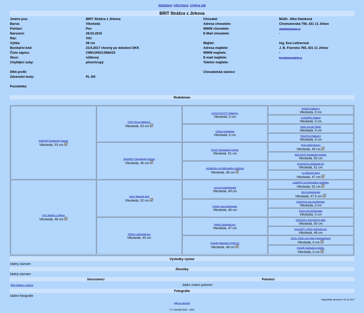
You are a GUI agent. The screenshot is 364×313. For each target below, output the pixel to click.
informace (181, 5)
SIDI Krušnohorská (310, 192)
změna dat (198, 5)
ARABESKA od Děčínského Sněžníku (225, 168)
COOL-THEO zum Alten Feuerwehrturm (311, 238)
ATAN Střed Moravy (311, 145)
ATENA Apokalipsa (224, 131)
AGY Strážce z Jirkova (53, 215)
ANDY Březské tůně (139, 196)
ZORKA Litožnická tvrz (139, 234)
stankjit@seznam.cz (290, 29)
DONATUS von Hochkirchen (311, 202)
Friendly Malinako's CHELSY (224, 243)
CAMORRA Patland (311, 117)
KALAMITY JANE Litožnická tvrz (310, 229)
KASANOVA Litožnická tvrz (310, 164)
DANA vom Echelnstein (311, 211)
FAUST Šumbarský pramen (225, 150)
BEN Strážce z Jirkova (22, 285)
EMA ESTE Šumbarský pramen (310, 154)
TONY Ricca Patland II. (139, 122)
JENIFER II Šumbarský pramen (139, 159)
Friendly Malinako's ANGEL (311, 248)
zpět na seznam (182, 303)
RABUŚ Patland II (311, 108)
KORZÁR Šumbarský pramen (53, 141)
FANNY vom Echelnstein (225, 206)
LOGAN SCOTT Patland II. (224, 113)
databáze (165, 5)
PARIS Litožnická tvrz (225, 224)
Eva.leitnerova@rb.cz (290, 57)
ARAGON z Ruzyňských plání (311, 220)
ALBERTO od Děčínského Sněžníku (310, 182)
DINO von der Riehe (311, 127)
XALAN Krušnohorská (225, 187)
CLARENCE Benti (311, 173)
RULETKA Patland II (310, 136)
